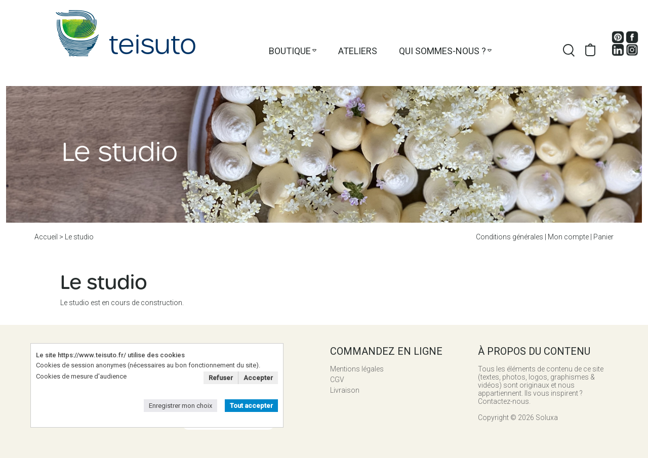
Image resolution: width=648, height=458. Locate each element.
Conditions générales (509, 237)
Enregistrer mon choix (180, 405)
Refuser (221, 378)
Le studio (79, 237)
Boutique (290, 51)
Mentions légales (357, 369)
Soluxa (547, 417)
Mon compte (568, 237)
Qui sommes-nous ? (442, 51)
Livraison (344, 390)
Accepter (258, 378)
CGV (337, 380)
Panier (603, 237)
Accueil (46, 237)
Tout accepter (251, 405)
